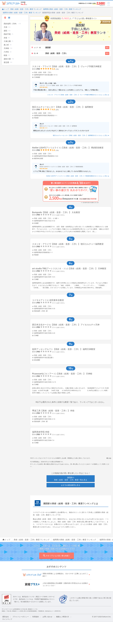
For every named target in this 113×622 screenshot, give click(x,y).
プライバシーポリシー (21, 617)
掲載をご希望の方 (62, 617)
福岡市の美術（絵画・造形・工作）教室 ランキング (22, 12)
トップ (5, 9)
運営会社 (5, 617)
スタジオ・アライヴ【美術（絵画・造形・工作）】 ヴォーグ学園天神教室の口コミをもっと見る (78, 95)
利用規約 (35, 617)
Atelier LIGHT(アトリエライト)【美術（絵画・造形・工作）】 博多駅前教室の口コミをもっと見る (77, 176)
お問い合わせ (47, 617)
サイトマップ (7, 619)
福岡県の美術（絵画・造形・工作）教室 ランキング (62, 9)
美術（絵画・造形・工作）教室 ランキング (26, 9)
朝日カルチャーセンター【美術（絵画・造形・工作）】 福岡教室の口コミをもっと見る (81, 135)
